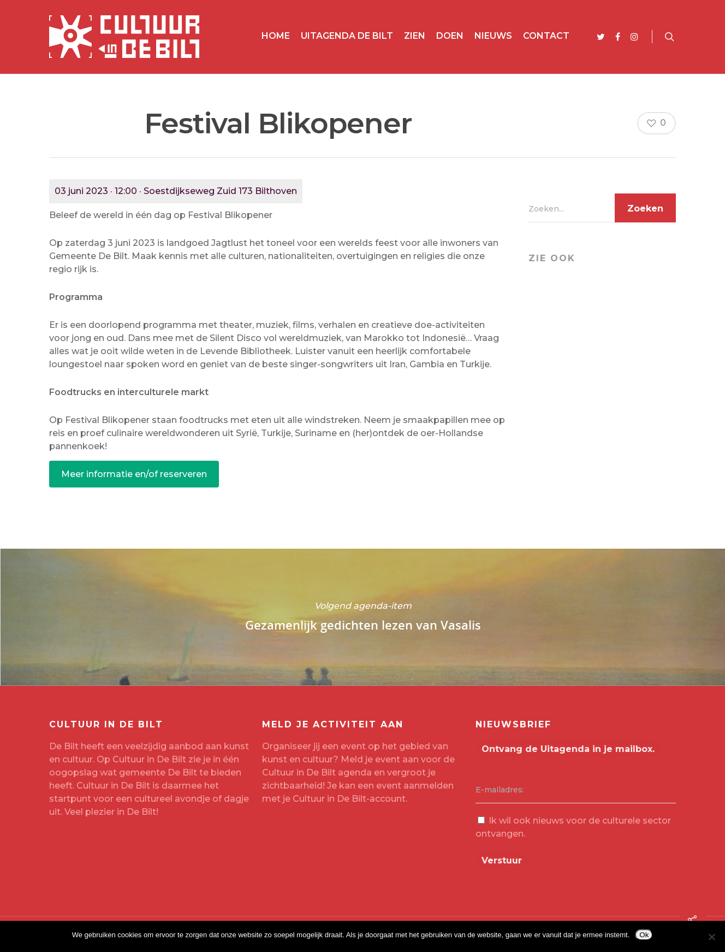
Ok (644, 935)
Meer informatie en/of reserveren (134, 474)
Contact (546, 36)
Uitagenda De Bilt (347, 36)
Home (276, 36)
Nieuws (493, 36)
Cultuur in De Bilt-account (349, 799)
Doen (449, 36)
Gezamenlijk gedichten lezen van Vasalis (362, 617)
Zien (414, 36)
